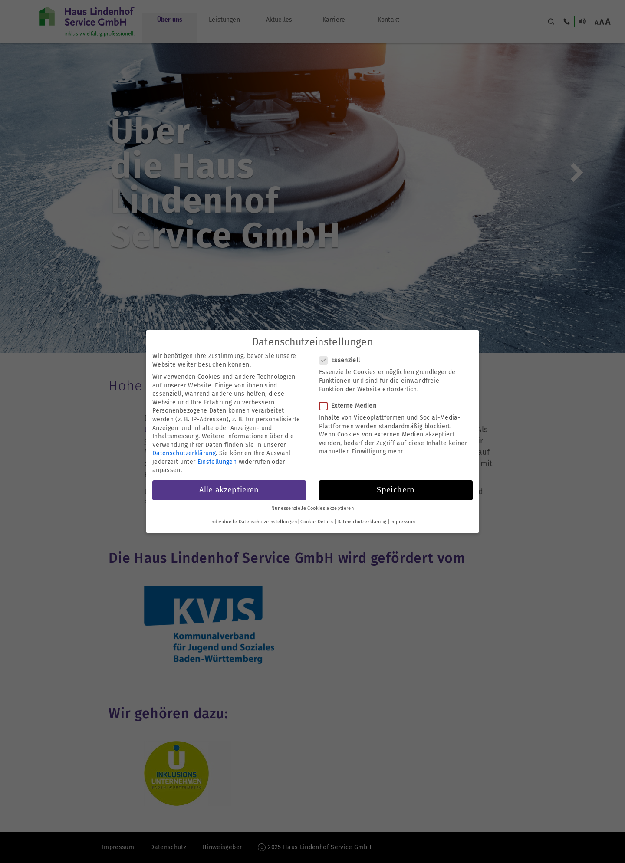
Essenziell (342, 360)
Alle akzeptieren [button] (229, 490)
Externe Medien (350, 406)
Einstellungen (217, 462)
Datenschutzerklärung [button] (362, 522)
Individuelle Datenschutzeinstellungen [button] (253, 522)
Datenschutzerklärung (184, 453)
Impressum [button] (402, 522)
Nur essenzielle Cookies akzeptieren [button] (312, 508)
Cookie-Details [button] (316, 522)
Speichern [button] (395, 490)
